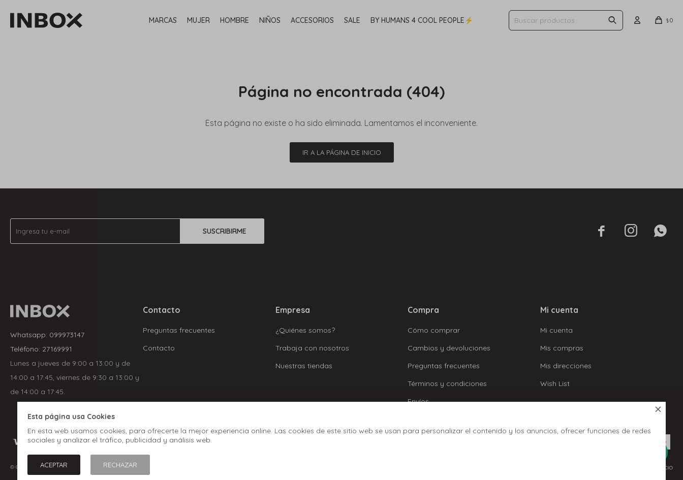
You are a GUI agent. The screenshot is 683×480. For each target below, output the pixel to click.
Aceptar (54, 465)
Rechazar (120, 465)
